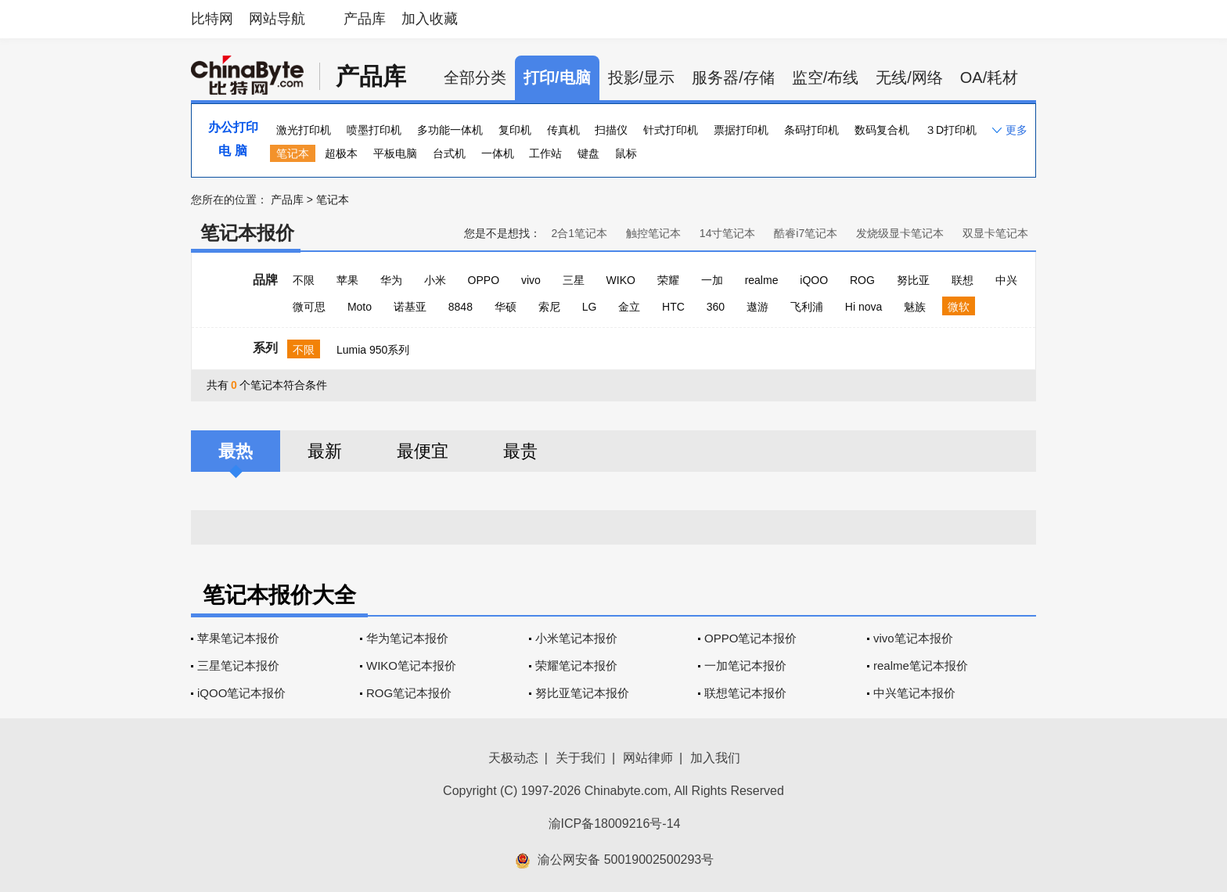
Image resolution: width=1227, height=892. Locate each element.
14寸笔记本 (728, 233)
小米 (435, 280)
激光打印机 (303, 130)
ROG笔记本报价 (409, 693)
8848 (460, 306)
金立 (629, 306)
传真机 (563, 130)
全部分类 (475, 77)
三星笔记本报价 (238, 665)
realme (762, 280)
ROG (862, 280)
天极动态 (513, 757)
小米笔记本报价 (576, 638)
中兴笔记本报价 (914, 693)
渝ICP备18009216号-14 (615, 823)
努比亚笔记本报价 (582, 693)
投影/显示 (641, 77)
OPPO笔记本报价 (750, 638)
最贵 (520, 451)
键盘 (588, 153)
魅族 (915, 306)
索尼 (549, 306)
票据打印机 (741, 130)
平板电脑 (395, 153)
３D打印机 (951, 130)
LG (589, 306)
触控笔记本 (653, 233)
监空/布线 (825, 77)
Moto (359, 306)
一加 (712, 280)
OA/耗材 (989, 77)
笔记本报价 (247, 232)
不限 (304, 280)
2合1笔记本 (579, 233)
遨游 (757, 306)
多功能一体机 (450, 130)
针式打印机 (670, 130)
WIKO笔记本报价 (411, 665)
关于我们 (581, 757)
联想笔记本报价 (745, 693)
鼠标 (626, 153)
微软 (959, 306)
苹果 (347, 280)
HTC (673, 306)
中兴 (1006, 280)
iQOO (814, 280)
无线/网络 (909, 77)
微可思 (309, 306)
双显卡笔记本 (995, 233)
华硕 (505, 306)
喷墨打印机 (374, 130)
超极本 (341, 153)
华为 (391, 280)
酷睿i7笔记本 (805, 233)
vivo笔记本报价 (913, 638)
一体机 (497, 153)
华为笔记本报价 (407, 638)
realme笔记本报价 (920, 665)
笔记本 (292, 153)
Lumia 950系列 (372, 349)
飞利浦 (806, 306)
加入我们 (715, 757)
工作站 (545, 153)
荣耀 (668, 280)
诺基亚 (410, 306)
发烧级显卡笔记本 (900, 233)
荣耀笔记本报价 (576, 665)
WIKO (620, 280)
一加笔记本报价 (745, 665)
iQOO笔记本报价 (241, 693)
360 (716, 306)
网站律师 (648, 757)
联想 (962, 280)
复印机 (514, 130)
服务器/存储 (733, 77)
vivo (531, 280)
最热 (235, 451)
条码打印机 (811, 130)
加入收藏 (429, 19)
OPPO (483, 280)
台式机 (449, 153)
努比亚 (913, 280)
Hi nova (863, 306)
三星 (574, 280)
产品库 (365, 19)
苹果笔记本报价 (238, 638)
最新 (325, 451)
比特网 (212, 19)
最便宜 (422, 451)
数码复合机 (882, 130)
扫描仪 (611, 130)
